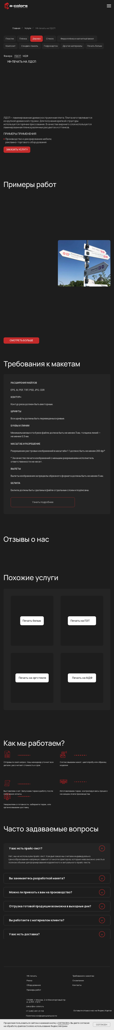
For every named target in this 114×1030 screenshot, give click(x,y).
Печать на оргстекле (32, 678)
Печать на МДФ (82, 678)
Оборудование (34, 985)
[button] (17, 150)
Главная (16, 28)
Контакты (76, 985)
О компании (78, 980)
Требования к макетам (83, 976)
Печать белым (32, 620)
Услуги (27, 28)
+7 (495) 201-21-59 (35, 1011)
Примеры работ (34, 989)
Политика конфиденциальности (41, 1015)
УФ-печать (32, 976)
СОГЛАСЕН (63, 1023)
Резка (29, 980)
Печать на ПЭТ (80, 620)
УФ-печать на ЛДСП (45, 28)
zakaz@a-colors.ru (35, 1006)
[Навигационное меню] (109, 5)
